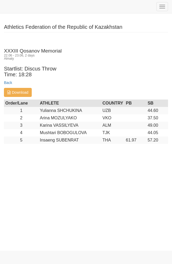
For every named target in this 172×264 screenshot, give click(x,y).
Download (17, 92)
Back (8, 83)
